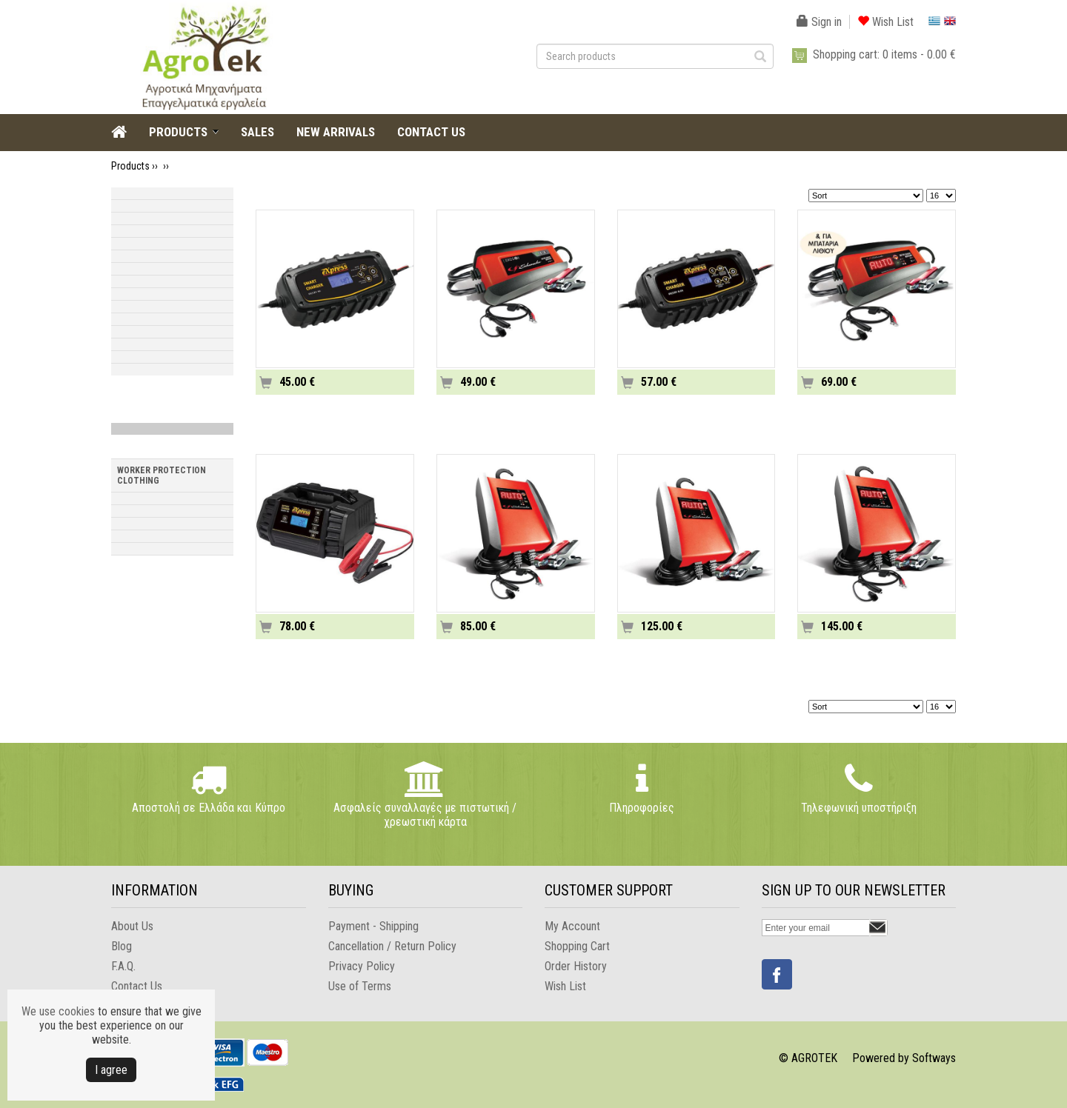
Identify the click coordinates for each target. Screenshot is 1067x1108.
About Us (132, 926)
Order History (576, 966)
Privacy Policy (361, 966)
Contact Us (136, 986)
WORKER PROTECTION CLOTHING (161, 475)
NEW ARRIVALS (335, 131)
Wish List (885, 22)
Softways (934, 1058)
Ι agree (111, 1070)
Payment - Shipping (373, 926)
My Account (572, 926)
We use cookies (58, 1011)
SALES (257, 131)
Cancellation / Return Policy (392, 946)
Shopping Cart (577, 946)
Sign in (819, 22)
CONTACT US (431, 131)
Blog (121, 946)
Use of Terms (359, 986)
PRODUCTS (178, 131)
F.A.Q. (123, 966)
